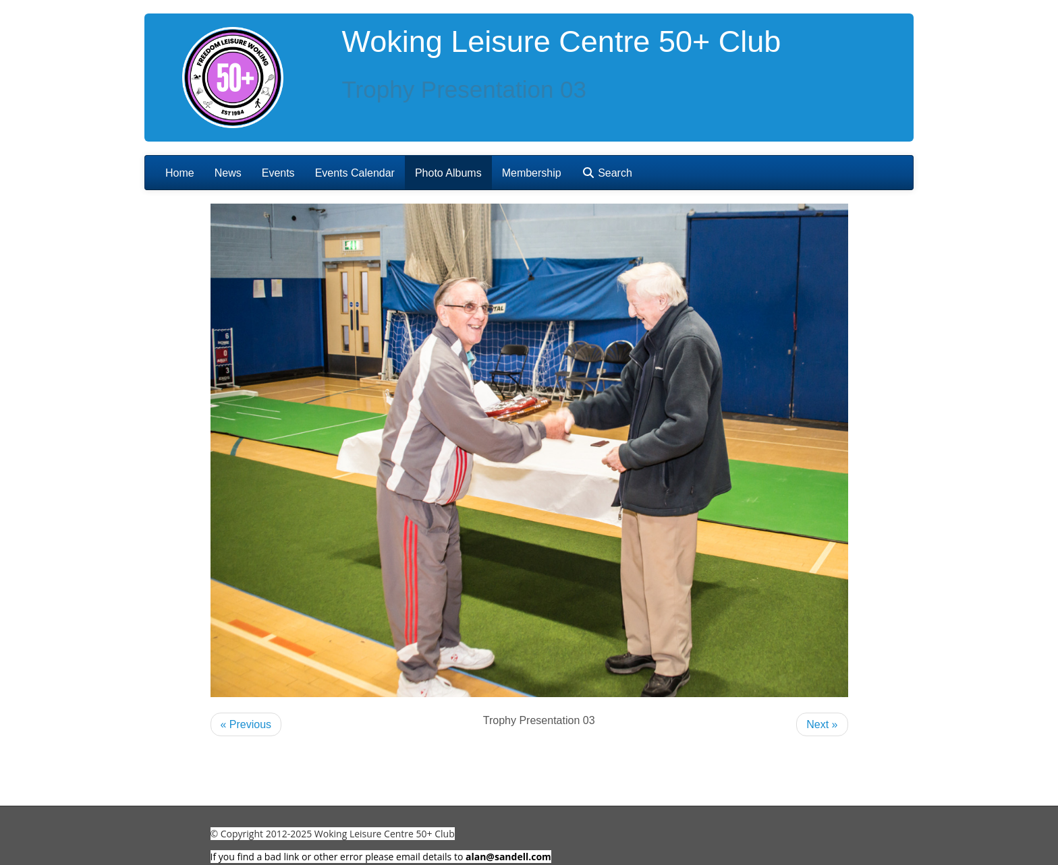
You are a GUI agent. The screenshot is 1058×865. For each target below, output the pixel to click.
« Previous (246, 724)
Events (278, 173)
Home (179, 173)
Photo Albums (448, 173)
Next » (821, 724)
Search (607, 173)
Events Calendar (355, 173)
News (228, 173)
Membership (531, 173)
